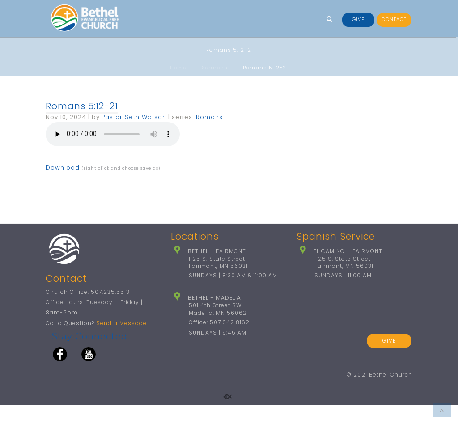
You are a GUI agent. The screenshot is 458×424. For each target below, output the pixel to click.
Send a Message (121, 342)
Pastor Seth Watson (134, 117)
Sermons (215, 67)
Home (178, 67)
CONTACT (394, 19)
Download (63, 167)
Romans (209, 117)
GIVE (358, 19)
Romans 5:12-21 (82, 106)
